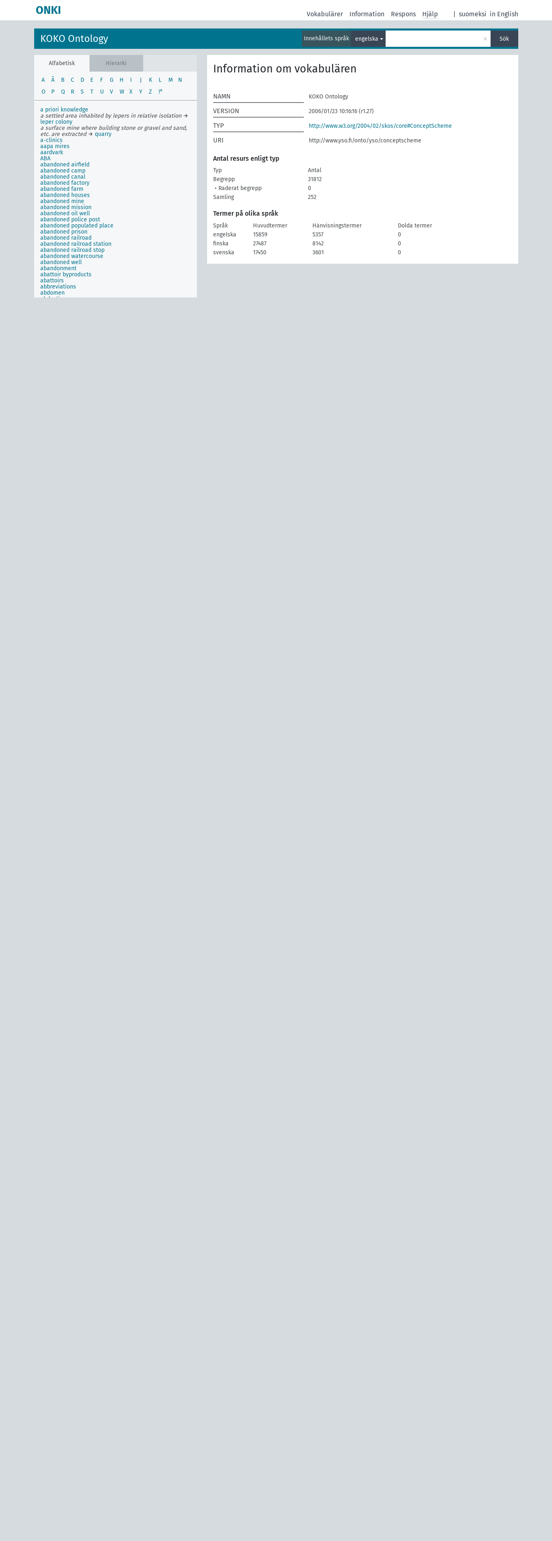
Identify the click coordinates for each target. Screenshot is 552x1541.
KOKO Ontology (74, 38)
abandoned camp (62, 170)
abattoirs (52, 280)
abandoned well (61, 262)
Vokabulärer (325, 14)
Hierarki (116, 63)
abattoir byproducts (66, 274)
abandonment (58, 268)
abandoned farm (61, 189)
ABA (45, 158)
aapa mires (55, 146)
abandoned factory (64, 182)
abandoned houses (65, 195)
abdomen (52, 292)
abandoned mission (66, 207)
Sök (504, 38)
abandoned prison (63, 231)
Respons (403, 14)
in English (504, 14)
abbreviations (58, 286)
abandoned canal (62, 176)
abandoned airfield (64, 164)
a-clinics (51, 140)
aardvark (51, 152)
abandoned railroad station (75, 243)
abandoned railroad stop (72, 250)
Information (366, 14)
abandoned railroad (66, 237)
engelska (366, 38)
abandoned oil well (65, 213)
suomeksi (473, 14)
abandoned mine (62, 201)
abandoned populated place (76, 225)
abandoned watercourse (71, 256)
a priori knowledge (64, 109)
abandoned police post (70, 219)
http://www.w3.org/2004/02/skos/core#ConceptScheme (380, 125)
